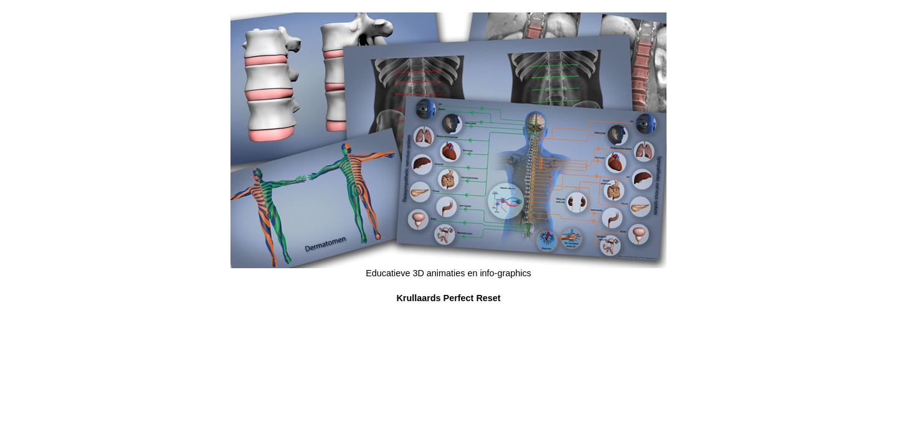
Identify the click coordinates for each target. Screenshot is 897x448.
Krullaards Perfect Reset (448, 298)
